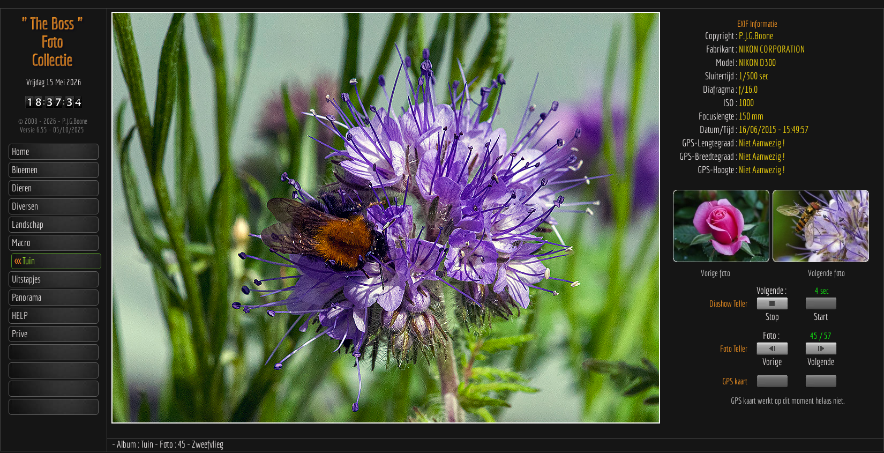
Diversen (25, 206)
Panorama (26, 297)
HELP (20, 315)
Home (20, 151)
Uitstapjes (26, 279)
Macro (21, 242)
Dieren (22, 188)
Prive (19, 333)
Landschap (27, 224)
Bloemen (25, 169)
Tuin (24, 260)
